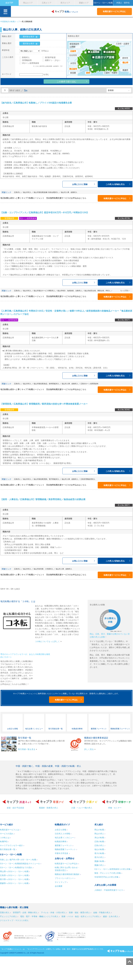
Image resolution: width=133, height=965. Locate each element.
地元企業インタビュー (64, 837)
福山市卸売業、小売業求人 (43, 569)
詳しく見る (89, 749)
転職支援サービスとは (9, 830)
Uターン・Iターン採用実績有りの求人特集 (112, 869)
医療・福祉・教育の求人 (79, 912)
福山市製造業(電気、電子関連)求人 (46, 479)
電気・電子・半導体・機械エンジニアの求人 (39, 916)
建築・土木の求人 (110, 916)
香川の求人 (99, 857)
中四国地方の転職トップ (10, 22)
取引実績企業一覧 (7, 849)
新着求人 (26, 57)
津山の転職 (99, 837)
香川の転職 (99, 853)
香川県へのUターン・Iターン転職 (14, 879)
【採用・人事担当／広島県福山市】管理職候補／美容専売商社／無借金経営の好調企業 (42, 499)
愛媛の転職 (99, 861)
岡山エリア (28, 3)
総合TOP (9, 3)
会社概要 (58, 886)
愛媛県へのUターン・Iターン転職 (14, 883)
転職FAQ (3, 841)
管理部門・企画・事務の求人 (25, 912)
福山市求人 (27, 192)
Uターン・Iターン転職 (103, 3)
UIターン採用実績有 (30, 63)
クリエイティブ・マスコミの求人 (14, 920)
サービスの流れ (6, 834)
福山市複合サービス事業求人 (44, 291)
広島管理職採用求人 (88, 479)
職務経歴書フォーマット (65, 849)
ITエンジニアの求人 (8, 916)
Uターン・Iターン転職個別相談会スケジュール (20, 863)
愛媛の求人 (99, 865)
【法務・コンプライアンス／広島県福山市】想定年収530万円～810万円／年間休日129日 (44, 212)
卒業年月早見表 (62, 853)
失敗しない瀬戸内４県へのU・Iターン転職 (18, 860)
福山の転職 (99, 849)
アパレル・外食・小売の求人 (53, 912)
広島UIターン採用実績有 (89, 384)
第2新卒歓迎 (50, 57)
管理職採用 (27, 60)
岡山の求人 (99, 834)
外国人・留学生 (123, 3)
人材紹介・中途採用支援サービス (108, 890)
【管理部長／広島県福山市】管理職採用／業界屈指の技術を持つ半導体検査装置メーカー (44, 404)
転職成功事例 (60, 841)
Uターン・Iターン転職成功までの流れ (16, 867)
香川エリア (65, 3)
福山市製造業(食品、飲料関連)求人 (46, 384)
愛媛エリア (84, 3)
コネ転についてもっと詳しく (47, 641)
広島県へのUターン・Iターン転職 (14, 875)
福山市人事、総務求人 (69, 192)
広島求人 (17, 192)
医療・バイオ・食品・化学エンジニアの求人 (81, 916)
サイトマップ (60, 882)
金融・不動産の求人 (101, 912)
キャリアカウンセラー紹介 (11, 845)
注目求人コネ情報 (62, 834)
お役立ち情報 (60, 830)
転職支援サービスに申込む (114, 11)
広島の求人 (99, 845)
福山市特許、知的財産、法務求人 (69, 291)
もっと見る (124, 290)
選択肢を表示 (28, 36)
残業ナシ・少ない (52, 60)
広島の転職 (99, 841)
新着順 (111, 90)
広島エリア (46, 3)
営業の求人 (5, 912)
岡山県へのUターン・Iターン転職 (14, 871)
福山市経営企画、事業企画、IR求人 (97, 291)
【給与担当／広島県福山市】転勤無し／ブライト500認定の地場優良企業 (36, 102)
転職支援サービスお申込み (66, 863)
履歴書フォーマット (63, 845)
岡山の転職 (99, 830)
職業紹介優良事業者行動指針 (67, 874)
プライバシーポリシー (64, 878)
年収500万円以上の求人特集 (106, 877)
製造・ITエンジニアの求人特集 (107, 873)
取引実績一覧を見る (26, 749)
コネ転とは (5, 837)
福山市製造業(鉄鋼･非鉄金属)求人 (46, 192)
